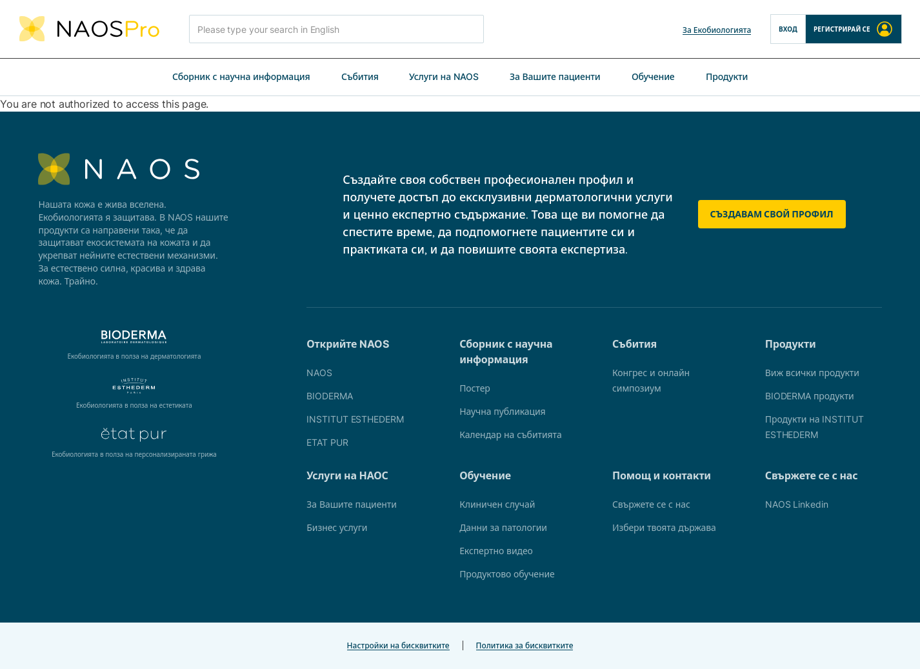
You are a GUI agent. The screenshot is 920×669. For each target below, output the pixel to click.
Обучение (653, 76)
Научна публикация (502, 411)
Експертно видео (496, 550)
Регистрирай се (854, 29)
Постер (474, 388)
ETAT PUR (327, 442)
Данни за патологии (503, 527)
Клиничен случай (497, 504)
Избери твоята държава (664, 527)
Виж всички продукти (812, 372)
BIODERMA (329, 395)
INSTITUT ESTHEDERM (354, 419)
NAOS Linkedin (796, 504)
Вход (788, 29)
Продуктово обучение (507, 573)
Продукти (727, 76)
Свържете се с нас (651, 504)
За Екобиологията (717, 30)
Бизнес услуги (336, 527)
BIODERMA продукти (809, 395)
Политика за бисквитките (525, 645)
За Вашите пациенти (555, 76)
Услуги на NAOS (444, 76)
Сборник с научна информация (241, 76)
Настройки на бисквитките (398, 645)
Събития (360, 76)
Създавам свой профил (772, 213)
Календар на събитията (510, 434)
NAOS (319, 372)
